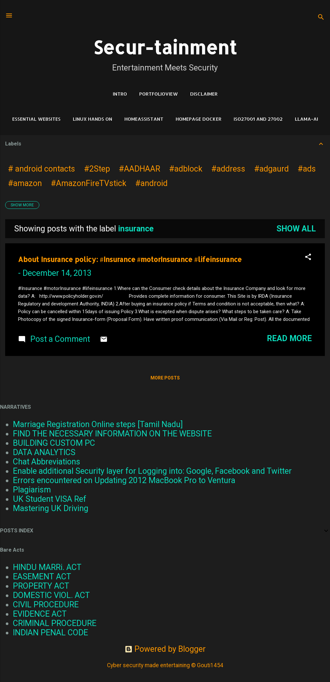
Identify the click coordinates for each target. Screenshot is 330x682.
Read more (289, 338)
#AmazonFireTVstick (88, 183)
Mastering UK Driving (50, 508)
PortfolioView (158, 94)
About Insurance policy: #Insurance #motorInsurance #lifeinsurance (130, 259)
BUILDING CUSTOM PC (54, 443)
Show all (296, 228)
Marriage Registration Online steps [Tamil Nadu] (98, 424)
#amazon (25, 183)
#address (228, 168)
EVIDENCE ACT (40, 614)
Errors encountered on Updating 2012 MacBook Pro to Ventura (124, 480)
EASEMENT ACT (42, 576)
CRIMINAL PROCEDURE (54, 623)
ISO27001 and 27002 (258, 119)
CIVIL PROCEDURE (46, 604)
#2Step (97, 168)
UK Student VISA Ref (49, 499)
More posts (165, 377)
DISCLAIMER (204, 94)
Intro (120, 94)
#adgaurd (271, 168)
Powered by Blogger (165, 649)
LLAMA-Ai (306, 119)
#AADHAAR (139, 168)
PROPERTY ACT (41, 586)
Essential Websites (36, 119)
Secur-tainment (165, 47)
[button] (308, 257)
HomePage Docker (198, 119)
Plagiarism (32, 489)
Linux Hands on (92, 119)
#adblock (185, 168)
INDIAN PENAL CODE (50, 632)
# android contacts (41, 168)
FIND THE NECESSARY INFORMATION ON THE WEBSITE (112, 433)
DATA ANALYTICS (44, 452)
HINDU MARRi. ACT (47, 567)
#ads (307, 168)
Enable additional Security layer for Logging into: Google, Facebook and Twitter (152, 471)
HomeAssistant (143, 119)
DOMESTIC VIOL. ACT (51, 595)
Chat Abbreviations (46, 461)
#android (151, 183)
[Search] (321, 17)
